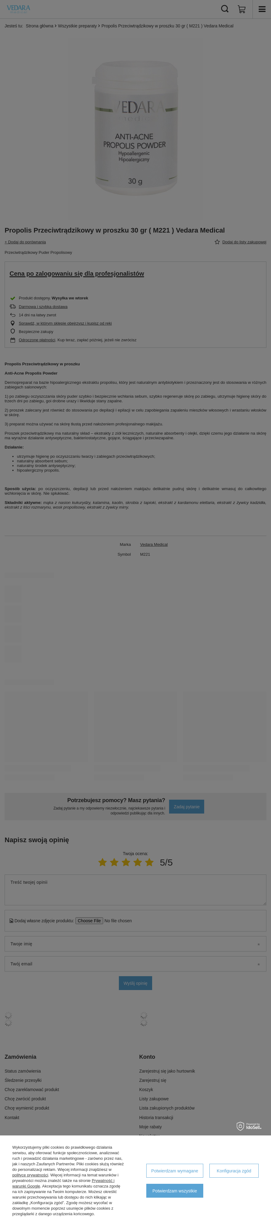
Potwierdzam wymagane (174, 1170)
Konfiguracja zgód (234, 1170)
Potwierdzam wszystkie (174, 1190)
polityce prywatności (30, 1175)
